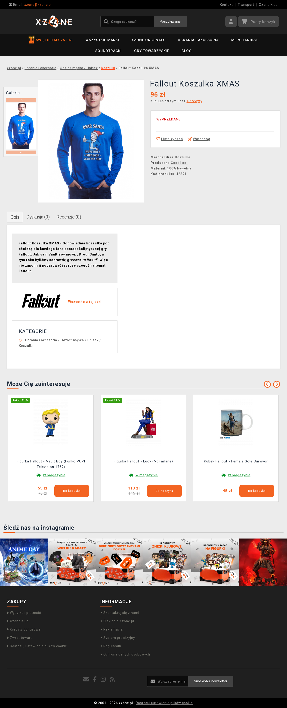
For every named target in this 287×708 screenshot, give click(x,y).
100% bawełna (179, 168)
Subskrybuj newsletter (210, 681)
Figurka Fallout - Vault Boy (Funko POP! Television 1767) (51, 464)
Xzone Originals (148, 40)
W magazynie (54, 475)
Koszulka (182, 157)
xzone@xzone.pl (30, 4)
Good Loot (179, 163)
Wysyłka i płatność (24, 613)
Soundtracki (108, 51)
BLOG (187, 51)
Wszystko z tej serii (85, 302)
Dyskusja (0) (37, 217)
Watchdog (199, 139)
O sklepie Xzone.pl (117, 621)
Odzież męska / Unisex (80, 340)
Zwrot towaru (20, 638)
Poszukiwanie (170, 21)
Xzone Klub (268, 4)
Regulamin (110, 646)
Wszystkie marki (102, 40)
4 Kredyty (194, 101)
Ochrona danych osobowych (125, 654)
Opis (15, 217)
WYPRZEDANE (168, 119)
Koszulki (26, 346)
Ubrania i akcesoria (198, 40)
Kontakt (226, 4)
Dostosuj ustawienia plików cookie (37, 646)
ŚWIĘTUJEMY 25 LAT (51, 40)
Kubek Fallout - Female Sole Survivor (236, 461)
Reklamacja (111, 629)
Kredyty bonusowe (24, 629)
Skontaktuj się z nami (119, 613)
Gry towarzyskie (151, 51)
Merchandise (244, 40)
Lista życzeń (169, 139)
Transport (246, 4)
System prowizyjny (117, 638)
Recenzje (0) (68, 217)
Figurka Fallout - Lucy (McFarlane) (143, 461)
